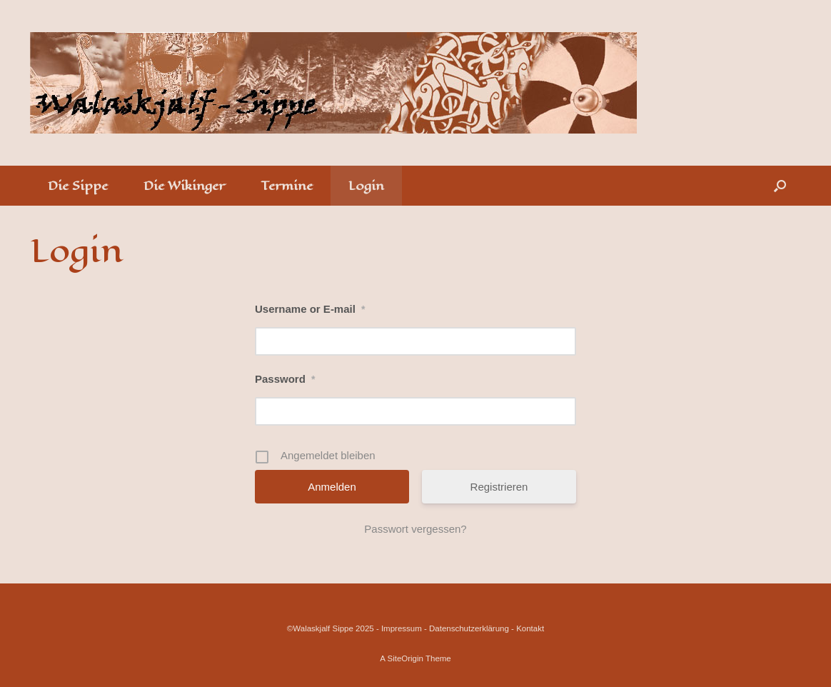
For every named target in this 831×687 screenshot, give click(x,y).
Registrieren (499, 487)
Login (366, 185)
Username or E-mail (310, 309)
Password (285, 379)
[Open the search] (780, 186)
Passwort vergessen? (415, 529)
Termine (287, 185)
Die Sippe (78, 185)
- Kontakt (527, 628)
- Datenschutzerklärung (466, 628)
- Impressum (399, 628)
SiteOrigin (405, 658)
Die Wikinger (184, 185)
